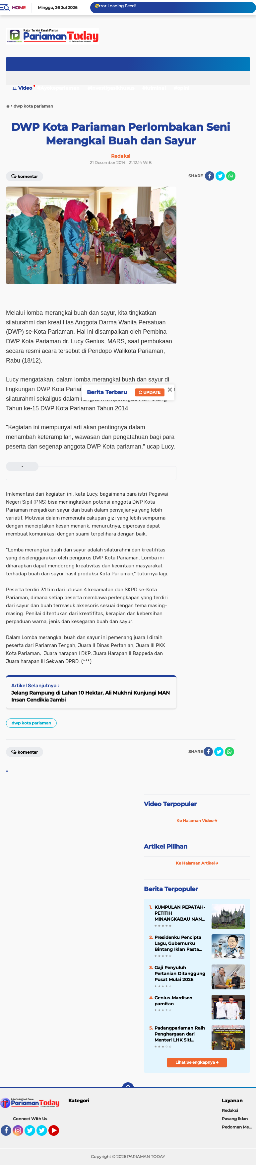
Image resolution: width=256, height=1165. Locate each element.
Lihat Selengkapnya (197, 1062)
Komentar (24, 176)
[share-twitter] (220, 176)
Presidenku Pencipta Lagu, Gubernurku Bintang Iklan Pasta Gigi (178, 944)
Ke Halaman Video (197, 820)
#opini (181, 88)
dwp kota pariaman (31, 722)
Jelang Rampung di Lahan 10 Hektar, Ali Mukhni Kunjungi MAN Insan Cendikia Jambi (90, 696)
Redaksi (230, 1110)
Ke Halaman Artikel (197, 863)
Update (149, 392)
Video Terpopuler (170, 804)
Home (19, 8)
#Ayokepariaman (58, 88)
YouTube (58, 1133)
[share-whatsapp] (230, 176)
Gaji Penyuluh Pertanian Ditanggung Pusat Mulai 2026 (180, 973)
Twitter (33, 1133)
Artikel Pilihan (165, 846)
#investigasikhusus (111, 88)
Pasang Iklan (235, 1118)
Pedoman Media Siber (239, 1126)
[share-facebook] (209, 176)
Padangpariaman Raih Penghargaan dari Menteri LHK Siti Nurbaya (180, 1034)
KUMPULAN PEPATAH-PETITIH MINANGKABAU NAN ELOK (180, 913)
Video (25, 88)
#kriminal (154, 88)
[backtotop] (128, 1088)
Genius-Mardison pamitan (173, 1000)
